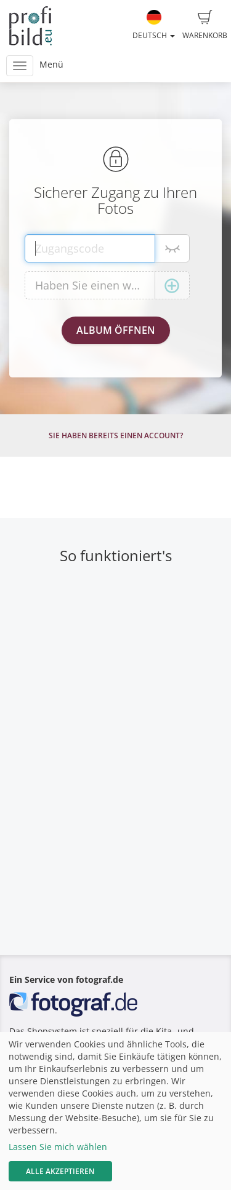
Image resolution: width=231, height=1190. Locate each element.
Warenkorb (204, 25)
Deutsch (153, 25)
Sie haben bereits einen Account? (116, 435)
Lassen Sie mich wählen (58, 1147)
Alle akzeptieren (60, 1171)
